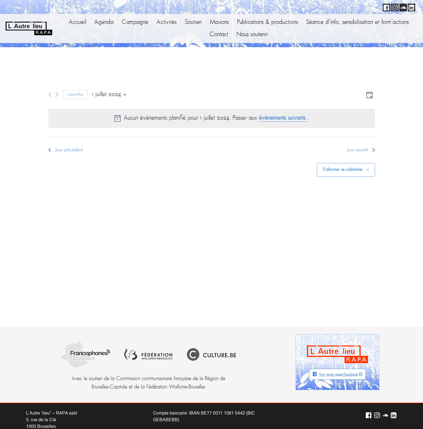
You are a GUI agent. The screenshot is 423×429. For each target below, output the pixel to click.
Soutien (193, 22)
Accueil (77, 22)
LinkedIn (410, 6)
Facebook (385, 6)
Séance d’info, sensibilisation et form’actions (357, 22)
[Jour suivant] (57, 94)
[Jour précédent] (49, 94)
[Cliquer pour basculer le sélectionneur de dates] (109, 94)
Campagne (135, 22)
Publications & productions (267, 22)
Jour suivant (361, 150)
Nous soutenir (252, 34)
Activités (167, 22)
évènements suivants (283, 118)
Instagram (394, 6)
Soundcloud (402, 6)
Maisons (219, 22)
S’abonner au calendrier (343, 169)
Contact (219, 34)
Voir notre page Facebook (338, 375)
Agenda (104, 22)
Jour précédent (65, 150)
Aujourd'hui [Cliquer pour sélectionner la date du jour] (75, 94)
